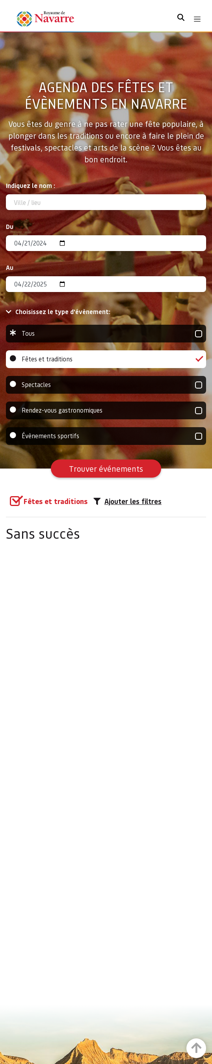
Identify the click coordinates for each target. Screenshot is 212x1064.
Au (9, 267)
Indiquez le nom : (30, 185)
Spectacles (106, 385)
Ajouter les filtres (127, 501)
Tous (106, 333)
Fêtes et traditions (106, 359)
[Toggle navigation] (197, 19)
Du (9, 226)
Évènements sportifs (106, 436)
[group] (106, 333)
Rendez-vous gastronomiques (106, 410)
